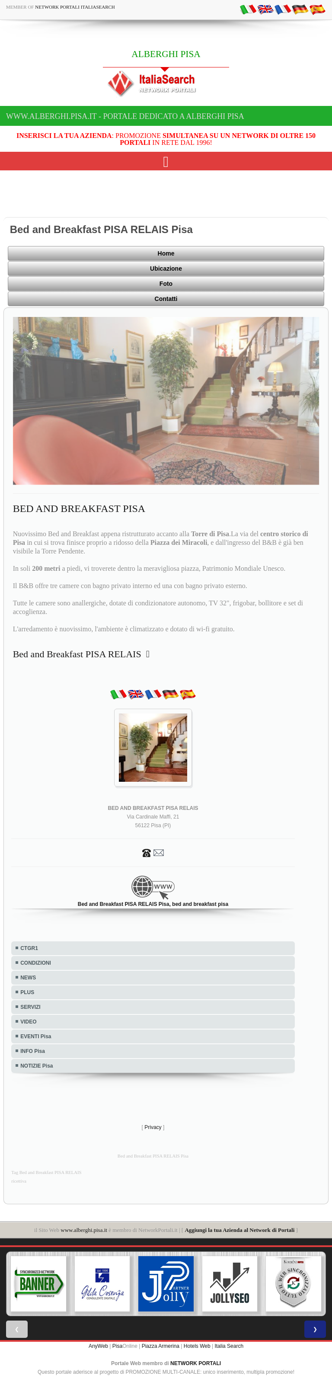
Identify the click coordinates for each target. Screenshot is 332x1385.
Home (166, 253)
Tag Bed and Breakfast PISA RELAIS (46, 1172)
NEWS (28, 978)
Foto (166, 283)
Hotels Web (197, 1346)
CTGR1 (29, 948)
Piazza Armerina (160, 1346)
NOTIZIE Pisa (36, 1066)
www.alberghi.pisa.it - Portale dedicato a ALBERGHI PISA (125, 116)
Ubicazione (166, 268)
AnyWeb (98, 1346)
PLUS (27, 992)
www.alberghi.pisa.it (84, 1230)
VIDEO (28, 1022)
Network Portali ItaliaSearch (75, 7)
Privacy (152, 1127)
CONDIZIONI (35, 963)
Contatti (166, 298)
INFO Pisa (32, 1051)
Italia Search (228, 1346)
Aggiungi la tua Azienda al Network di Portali (239, 1230)
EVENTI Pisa (35, 1036)
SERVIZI (30, 1007)
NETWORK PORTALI (195, 1363)
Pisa (117, 1346)
